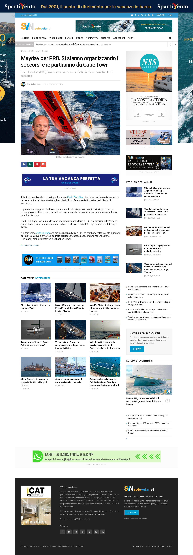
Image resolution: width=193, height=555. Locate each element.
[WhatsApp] (142, 15)
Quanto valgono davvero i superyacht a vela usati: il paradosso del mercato (156, 212)
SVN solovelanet (27, 51)
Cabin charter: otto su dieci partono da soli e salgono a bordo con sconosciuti (157, 230)
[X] (138, 15)
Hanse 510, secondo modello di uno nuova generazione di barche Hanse (143, 401)
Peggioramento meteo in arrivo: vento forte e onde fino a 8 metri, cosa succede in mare (69, 44)
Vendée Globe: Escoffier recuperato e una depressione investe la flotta (70, 345)
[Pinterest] (149, 15)
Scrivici (169, 546)
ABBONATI (160, 15)
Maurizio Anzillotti (97, 514)
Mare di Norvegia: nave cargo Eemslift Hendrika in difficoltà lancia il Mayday (69, 308)
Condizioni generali (68, 519)
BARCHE (69, 38)
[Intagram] (145, 15)
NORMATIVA (92, 38)
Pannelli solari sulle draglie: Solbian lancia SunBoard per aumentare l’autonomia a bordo (105, 382)
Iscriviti (136, 349)
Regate (45, 51)
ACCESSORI (119, 38)
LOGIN (170, 15)
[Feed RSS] (152, 15)
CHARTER (105, 38)
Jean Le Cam (43, 233)
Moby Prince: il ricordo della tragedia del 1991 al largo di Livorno (34, 382)
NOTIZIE (25, 38)
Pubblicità (146, 546)
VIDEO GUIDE (56, 38)
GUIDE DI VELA (39, 38)
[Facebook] (135, 15)
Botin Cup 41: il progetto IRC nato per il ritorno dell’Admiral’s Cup (157, 248)
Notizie (37, 51)
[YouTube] (132, 15)
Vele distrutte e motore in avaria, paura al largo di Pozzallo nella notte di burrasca (105, 345)
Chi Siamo (135, 546)
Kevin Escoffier (75, 197)
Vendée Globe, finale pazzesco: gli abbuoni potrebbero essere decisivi (105, 308)
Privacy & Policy (158, 546)
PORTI (131, 38)
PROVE (79, 38)
